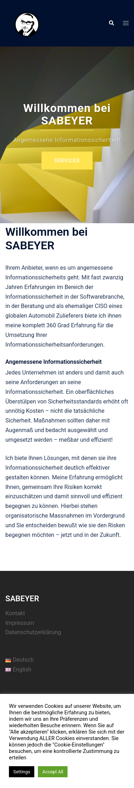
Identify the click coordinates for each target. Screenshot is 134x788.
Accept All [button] (52, 771)
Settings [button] (21, 771)
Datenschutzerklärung (33, 632)
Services (67, 160)
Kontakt (15, 613)
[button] (111, 23)
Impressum (19, 623)
